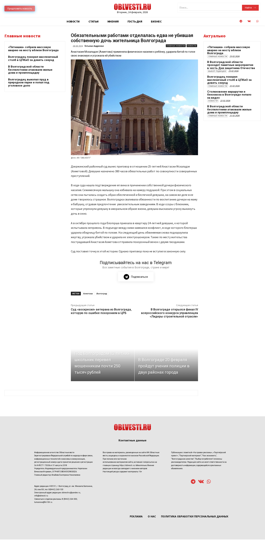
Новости (192, 45)
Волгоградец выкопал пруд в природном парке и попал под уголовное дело (28, 82)
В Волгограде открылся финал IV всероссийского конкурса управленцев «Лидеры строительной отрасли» (169, 313)
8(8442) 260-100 (56, 490)
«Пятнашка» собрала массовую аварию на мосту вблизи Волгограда (33, 48)
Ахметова (88, 294)
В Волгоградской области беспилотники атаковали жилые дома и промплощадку (30, 69)
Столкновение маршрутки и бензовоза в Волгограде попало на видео (229, 94)
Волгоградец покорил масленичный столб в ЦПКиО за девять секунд (33, 58)
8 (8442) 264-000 (69, 500)
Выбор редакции (217, 71)
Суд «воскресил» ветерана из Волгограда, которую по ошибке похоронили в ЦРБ (101, 311)
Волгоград (101, 294)
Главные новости (176, 45)
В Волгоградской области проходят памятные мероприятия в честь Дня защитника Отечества (231, 65)
